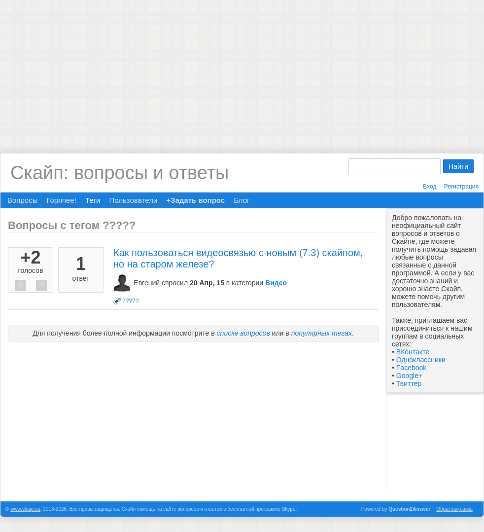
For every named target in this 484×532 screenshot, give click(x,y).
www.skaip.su (25, 509)
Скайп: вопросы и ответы (119, 172)
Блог (241, 200)
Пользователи (133, 200)
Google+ (409, 376)
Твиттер (408, 383)
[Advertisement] (242, 69)
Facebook (411, 368)
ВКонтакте (412, 352)
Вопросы (22, 200)
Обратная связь (454, 509)
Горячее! (61, 200)
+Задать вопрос (195, 200)
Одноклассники (421, 360)
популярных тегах (321, 333)
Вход (429, 186)
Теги (93, 200)
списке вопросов (243, 333)
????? (130, 301)
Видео (276, 283)
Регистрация (461, 186)
